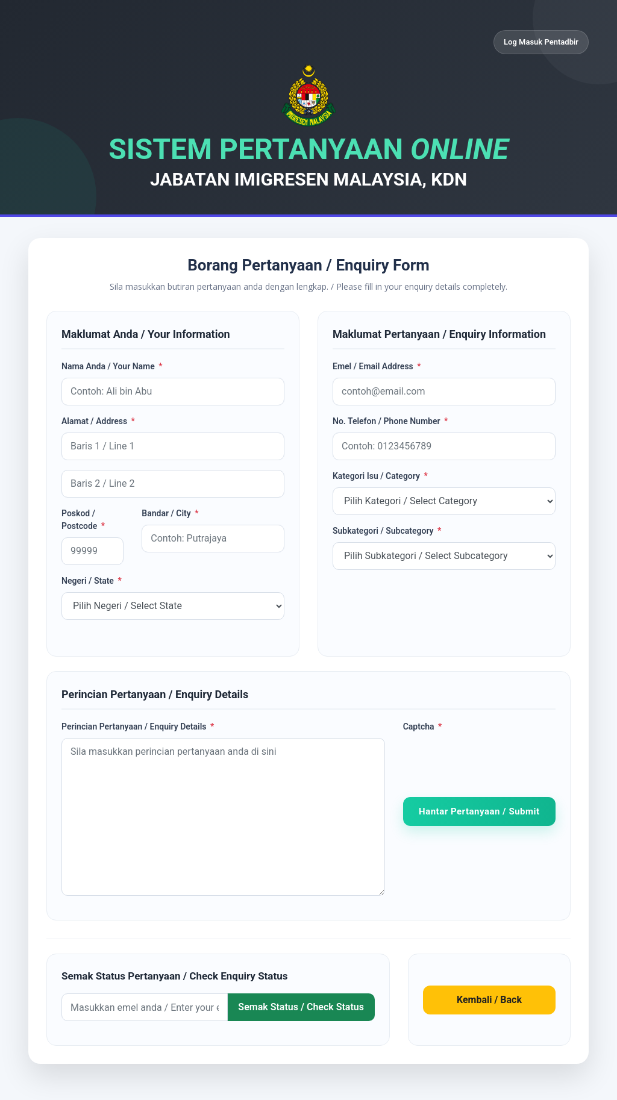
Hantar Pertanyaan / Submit (479, 811)
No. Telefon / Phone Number (390, 421)
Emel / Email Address (377, 366)
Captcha (422, 726)
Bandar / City (170, 513)
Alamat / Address (98, 421)
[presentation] (494, 761)
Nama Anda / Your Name (112, 366)
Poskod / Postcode (83, 519)
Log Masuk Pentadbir (541, 41)
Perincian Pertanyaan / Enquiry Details (137, 726)
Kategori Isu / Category (380, 476)
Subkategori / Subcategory (387, 531)
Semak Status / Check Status (301, 1007)
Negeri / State (91, 581)
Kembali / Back (489, 999)
